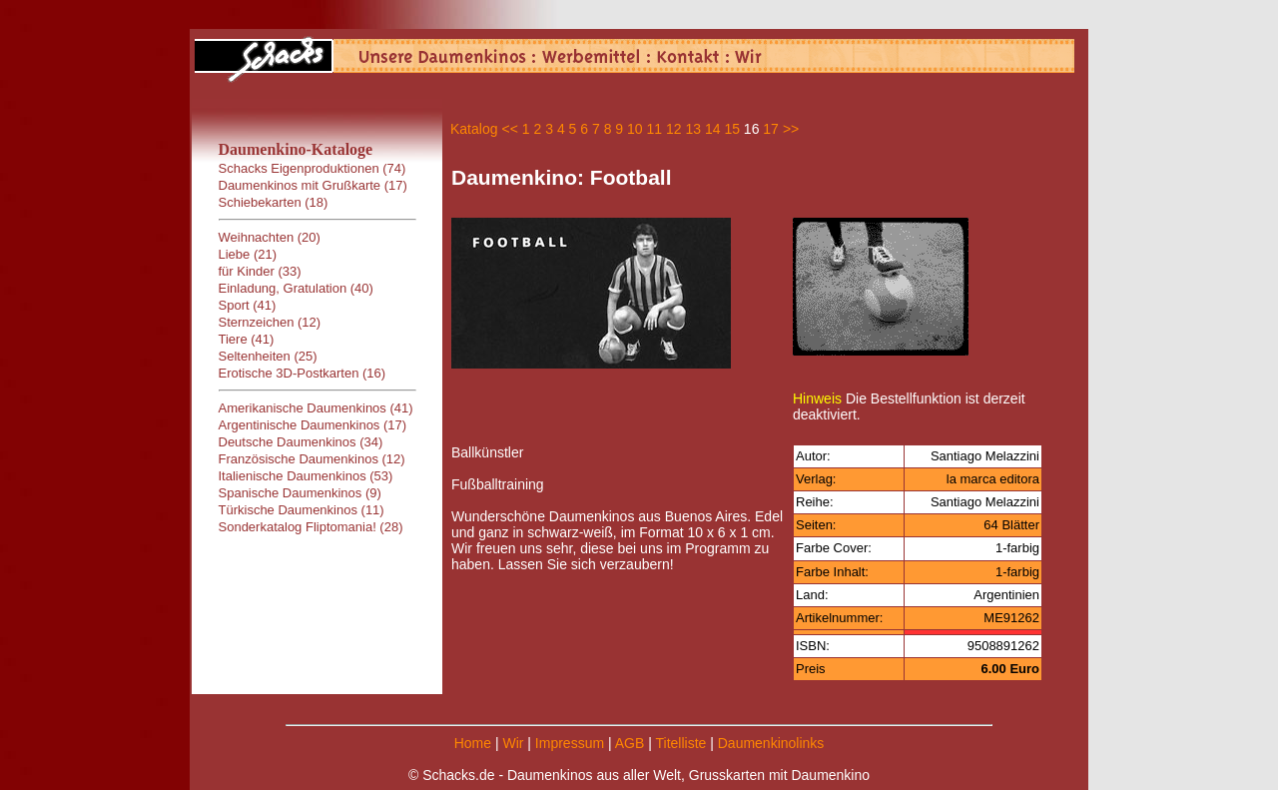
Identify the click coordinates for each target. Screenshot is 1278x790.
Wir (512, 743)
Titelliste (680, 743)
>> (791, 129)
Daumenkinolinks (771, 743)
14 (713, 129)
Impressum (569, 743)
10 (635, 129)
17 (771, 129)
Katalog (473, 129)
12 (674, 129)
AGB (630, 743)
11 (655, 129)
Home (472, 743)
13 (693, 129)
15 (732, 129)
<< (509, 129)
